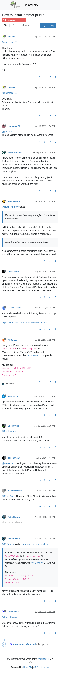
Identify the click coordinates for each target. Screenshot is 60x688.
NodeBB (27, 667)
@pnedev (7, 131)
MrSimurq (12, 340)
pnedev (11, 37)
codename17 (14, 458)
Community (31, 5)
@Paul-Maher (9, 431)
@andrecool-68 (9, 42)
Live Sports (13, 272)
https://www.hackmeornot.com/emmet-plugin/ (24, 322)
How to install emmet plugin (35, 544)
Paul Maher (13, 396)
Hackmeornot (14, 308)
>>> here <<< (34, 355)
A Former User (15, 491)
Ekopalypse (13, 426)
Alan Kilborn (14, 201)
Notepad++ (43, 659)
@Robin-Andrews (11, 207)
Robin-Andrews (15, 152)
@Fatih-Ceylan (9, 617)
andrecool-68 (14, 126)
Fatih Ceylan (14, 517)
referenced (30, 644)
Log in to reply (48, 25)
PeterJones (13, 612)
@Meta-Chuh (8, 463)
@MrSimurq (8, 544)
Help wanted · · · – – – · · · (14, 20)
